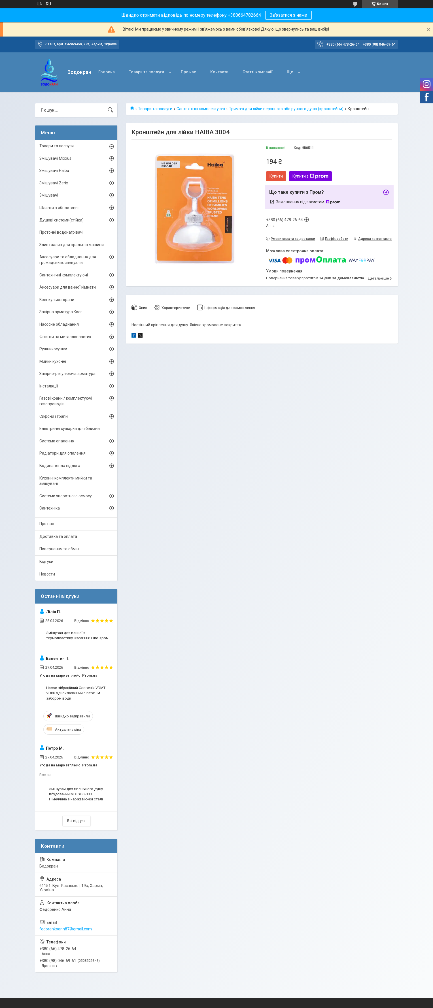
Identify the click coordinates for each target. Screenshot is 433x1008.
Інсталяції (48, 386)
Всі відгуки (76, 821)
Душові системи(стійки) (61, 220)
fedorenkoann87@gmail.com (65, 929)
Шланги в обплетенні (58, 207)
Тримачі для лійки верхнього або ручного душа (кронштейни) (286, 108)
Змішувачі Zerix (53, 183)
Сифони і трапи (53, 416)
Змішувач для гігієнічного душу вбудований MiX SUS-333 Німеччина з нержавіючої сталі (76, 794)
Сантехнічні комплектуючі (201, 108)
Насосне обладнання (59, 324)
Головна (106, 72)
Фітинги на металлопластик (65, 336)
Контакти (219, 72)
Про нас (188, 72)
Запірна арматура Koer (60, 312)
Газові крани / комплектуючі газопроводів (65, 401)
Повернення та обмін (59, 549)
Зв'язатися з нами (288, 15)
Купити (276, 176)
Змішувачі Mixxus (55, 158)
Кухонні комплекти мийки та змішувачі (65, 481)
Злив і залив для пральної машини (71, 244)
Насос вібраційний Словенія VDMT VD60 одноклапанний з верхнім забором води (75, 693)
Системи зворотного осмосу (65, 496)
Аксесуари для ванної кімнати (67, 287)
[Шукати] (110, 110)
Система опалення (56, 441)
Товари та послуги (146, 72)
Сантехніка (49, 508)
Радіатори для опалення (62, 453)
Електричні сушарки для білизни (69, 428)
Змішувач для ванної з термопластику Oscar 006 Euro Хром (77, 635)
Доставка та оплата (58, 536)
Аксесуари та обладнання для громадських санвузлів (67, 260)
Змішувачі (48, 195)
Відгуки (46, 561)
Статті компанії (258, 72)
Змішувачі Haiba (54, 170)
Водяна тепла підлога (59, 465)
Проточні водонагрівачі (61, 232)
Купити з (310, 176)
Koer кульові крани (56, 299)
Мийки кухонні (52, 361)
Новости (47, 574)
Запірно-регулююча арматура (67, 373)
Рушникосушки (53, 349)
